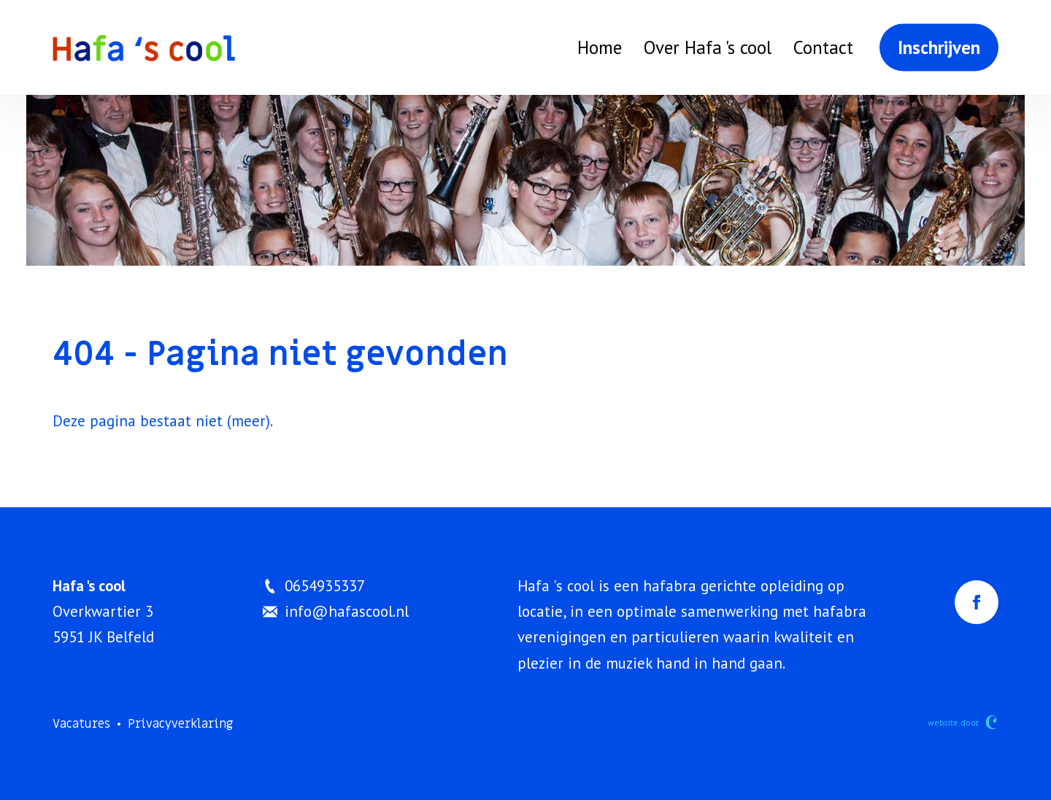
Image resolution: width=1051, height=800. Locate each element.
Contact (823, 47)
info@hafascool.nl (336, 611)
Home (599, 47)
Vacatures (81, 724)
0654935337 (314, 586)
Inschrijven (939, 47)
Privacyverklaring (181, 724)
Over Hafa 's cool (707, 47)
